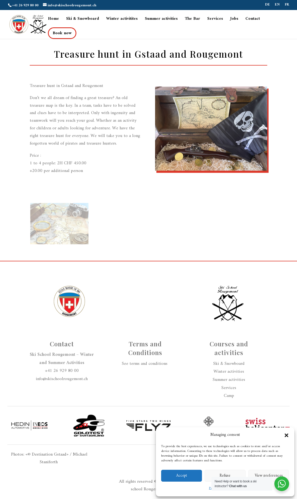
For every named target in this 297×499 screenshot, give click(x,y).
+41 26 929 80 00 (62, 371)
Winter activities (229, 372)
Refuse (225, 475)
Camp (229, 396)
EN (277, 5)
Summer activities (161, 19)
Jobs (234, 19)
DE (267, 5)
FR (287, 5)
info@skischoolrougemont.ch (62, 379)
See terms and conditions (145, 364)
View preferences (269, 475)
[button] (286, 435)
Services (215, 19)
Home (53, 19)
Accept (181, 475)
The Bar (192, 19)
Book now (62, 33)
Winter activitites (122, 19)
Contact (252, 19)
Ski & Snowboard (82, 19)
